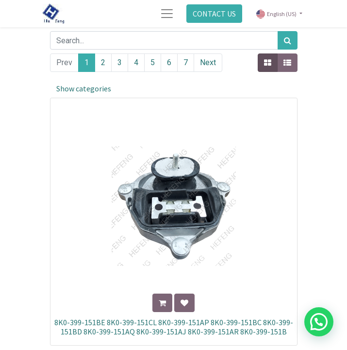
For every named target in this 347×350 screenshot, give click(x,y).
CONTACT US (214, 13)
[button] (162, 303)
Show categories (83, 88)
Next (208, 62)
